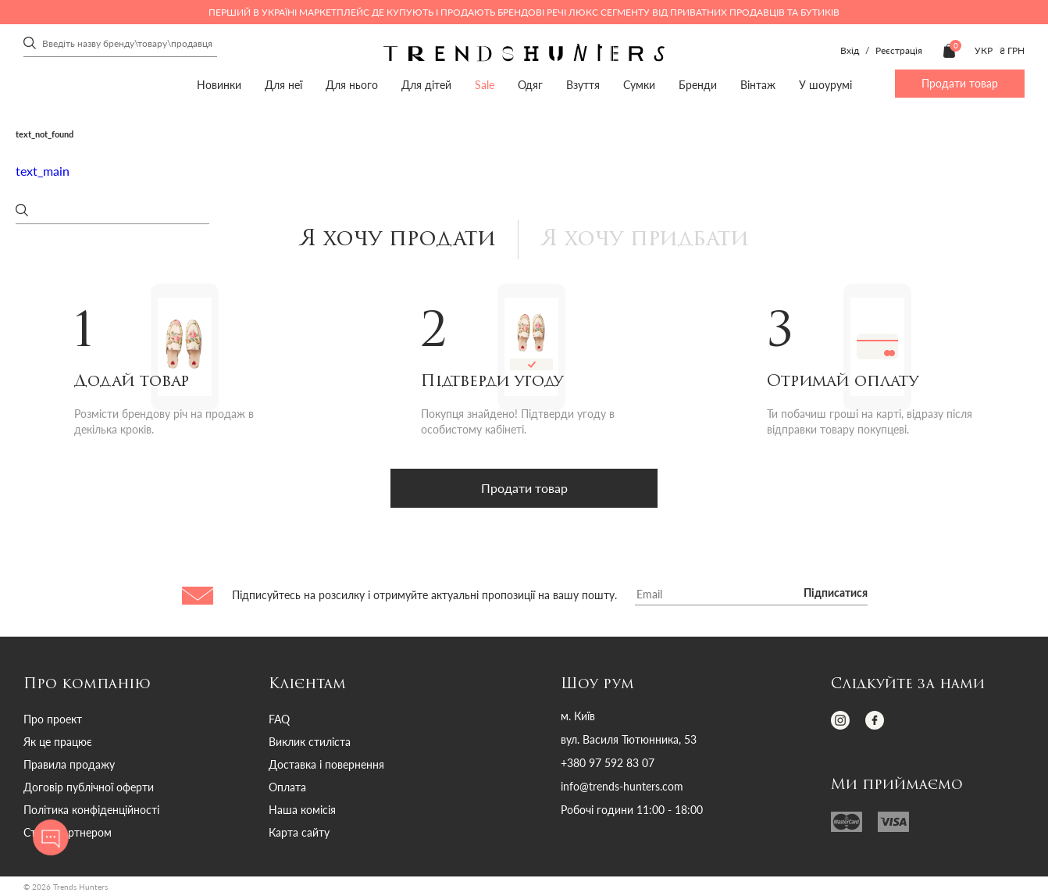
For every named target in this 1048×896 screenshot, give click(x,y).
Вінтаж (757, 84)
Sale (484, 84)
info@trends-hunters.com (622, 787)
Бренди (698, 84)
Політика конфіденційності (91, 810)
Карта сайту (299, 833)
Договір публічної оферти (88, 787)
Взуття (583, 84)
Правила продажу (69, 765)
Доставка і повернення (326, 765)
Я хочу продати (394, 240)
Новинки (219, 84)
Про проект (52, 719)
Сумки (639, 84)
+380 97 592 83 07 (607, 764)
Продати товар (959, 83)
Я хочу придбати (647, 240)
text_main (43, 170)
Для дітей (426, 84)
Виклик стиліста (310, 742)
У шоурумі (825, 84)
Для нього (352, 84)
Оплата (287, 787)
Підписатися (836, 594)
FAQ (279, 719)
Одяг (530, 84)
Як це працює (57, 742)
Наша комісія (302, 810)
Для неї (283, 84)
